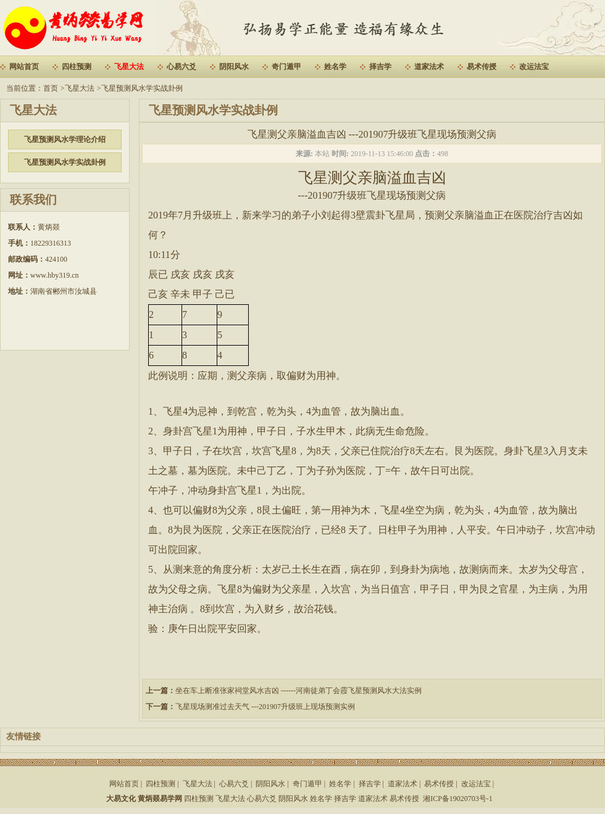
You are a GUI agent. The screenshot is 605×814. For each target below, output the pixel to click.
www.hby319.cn (54, 275)
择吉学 (380, 66)
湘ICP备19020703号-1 (458, 798)
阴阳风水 (234, 66)
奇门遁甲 (286, 66)
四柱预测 (76, 66)
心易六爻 (181, 66)
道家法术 (429, 66)
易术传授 (481, 66)
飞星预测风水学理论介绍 (65, 139)
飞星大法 (129, 66)
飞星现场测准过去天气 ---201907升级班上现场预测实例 (265, 706)
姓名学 (335, 66)
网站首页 (24, 66)
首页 (50, 88)
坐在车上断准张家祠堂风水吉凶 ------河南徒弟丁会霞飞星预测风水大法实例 (298, 690)
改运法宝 (534, 66)
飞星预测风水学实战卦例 (142, 88)
